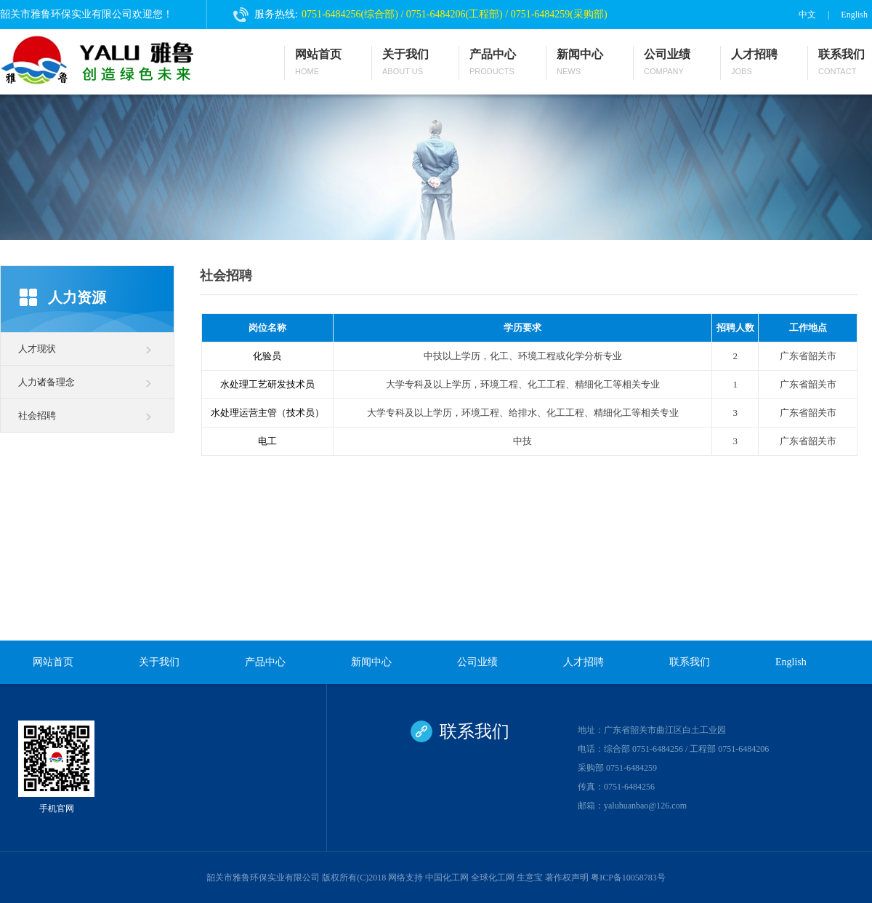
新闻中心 (580, 63)
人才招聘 (754, 63)
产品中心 (492, 63)
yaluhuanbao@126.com (645, 805)
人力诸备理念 (46, 382)
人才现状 (37, 348)
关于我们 (405, 63)
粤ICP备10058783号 (628, 877)
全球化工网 (492, 877)
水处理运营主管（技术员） (267, 412)
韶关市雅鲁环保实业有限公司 (263, 877)
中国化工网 (447, 877)
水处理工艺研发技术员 (267, 384)
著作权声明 (567, 877)
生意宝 (530, 877)
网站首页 (318, 63)
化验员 (267, 355)
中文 (807, 14)
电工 (267, 441)
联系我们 (841, 63)
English (854, 14)
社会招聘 (37, 415)
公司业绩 (667, 63)
